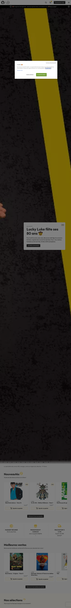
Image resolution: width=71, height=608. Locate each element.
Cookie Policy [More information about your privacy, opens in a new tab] (48, 68)
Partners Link (20, 70)
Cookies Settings (29, 74)
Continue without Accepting (51, 62)
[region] (36, 70)
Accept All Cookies (41, 74)
